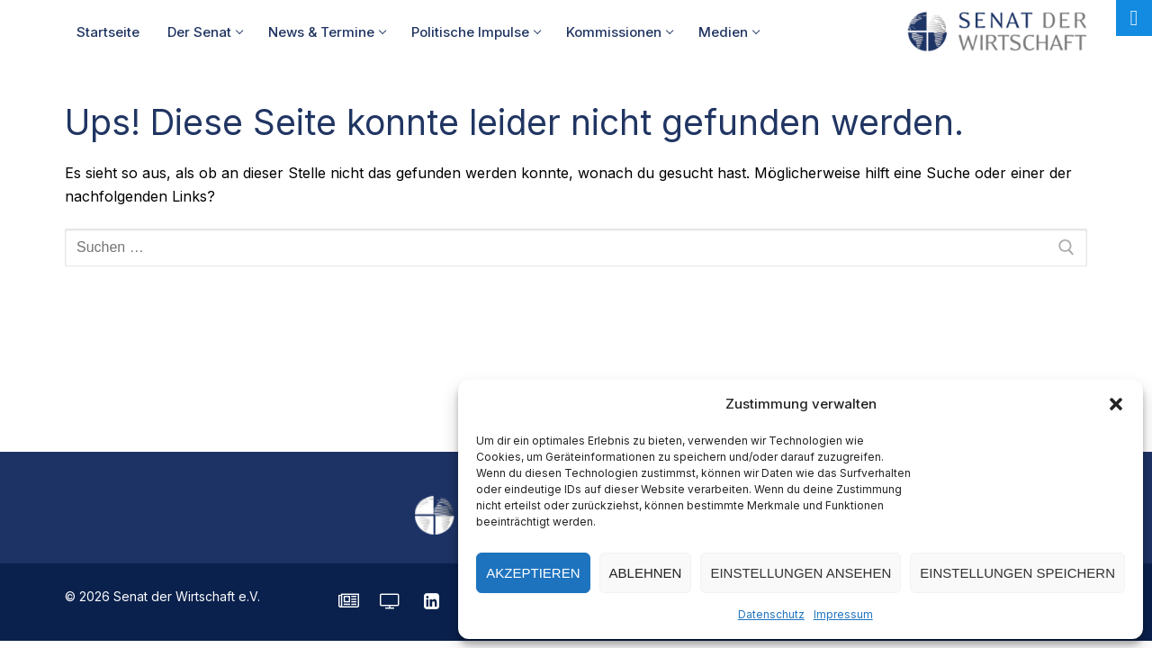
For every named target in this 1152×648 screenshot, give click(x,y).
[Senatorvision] (390, 601)
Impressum (843, 614)
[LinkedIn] (431, 601)
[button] (1116, 404)
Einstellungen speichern (1017, 572)
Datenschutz (771, 614)
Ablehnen (645, 572)
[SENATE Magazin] (348, 601)
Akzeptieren (533, 572)
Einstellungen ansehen (800, 572)
